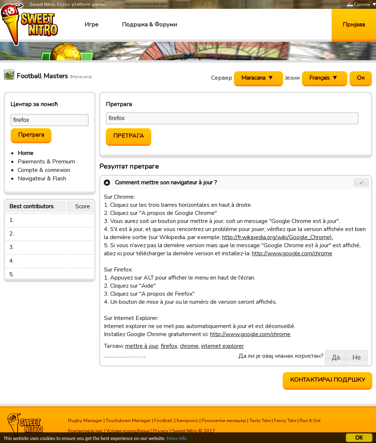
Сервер (221, 78)
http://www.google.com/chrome (292, 253)
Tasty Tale (260, 420)
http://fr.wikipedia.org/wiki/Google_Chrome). (277, 237)
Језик (292, 78)
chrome (189, 346)
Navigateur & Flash (42, 178)
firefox (169, 346)
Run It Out (310, 420)
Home (25, 153)
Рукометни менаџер (224, 420)
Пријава (354, 25)
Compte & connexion (44, 170)
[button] (361, 183)
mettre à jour (141, 346)
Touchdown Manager (128, 420)
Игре (91, 25)
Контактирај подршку (327, 380)
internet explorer (222, 346)
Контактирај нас (85, 431)
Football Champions (176, 420)
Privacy (161, 431)
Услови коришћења (127, 431)
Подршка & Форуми (149, 25)
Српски (358, 4)
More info (177, 439)
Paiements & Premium (46, 162)
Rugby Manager (85, 420)
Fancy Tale (285, 420)
